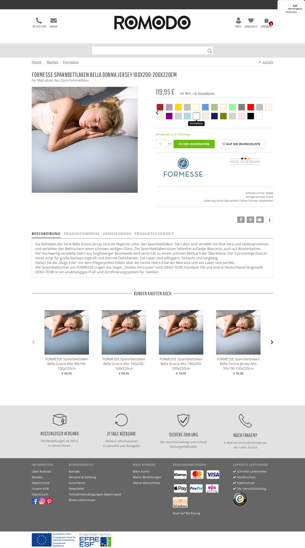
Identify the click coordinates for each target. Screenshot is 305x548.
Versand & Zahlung (82, 477)
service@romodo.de (252, 443)
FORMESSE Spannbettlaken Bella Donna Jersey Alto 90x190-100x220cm (238, 364)
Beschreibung (46, 233)
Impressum (40, 494)
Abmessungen (117, 233)
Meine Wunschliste (146, 483)
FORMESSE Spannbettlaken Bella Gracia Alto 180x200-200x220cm (181, 364)
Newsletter (76, 489)
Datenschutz (41, 483)
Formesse (71, 62)
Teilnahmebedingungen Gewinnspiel (95, 494)
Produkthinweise (82, 233)
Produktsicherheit (154, 233)
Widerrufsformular (82, 500)
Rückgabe (133, 446)
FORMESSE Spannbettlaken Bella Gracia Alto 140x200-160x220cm (124, 364)
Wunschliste (251, 22)
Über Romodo (41, 471)
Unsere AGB (40, 489)
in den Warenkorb (194, 144)
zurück (267, 62)
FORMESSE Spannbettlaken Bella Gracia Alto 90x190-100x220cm (66, 364)
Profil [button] (238, 22)
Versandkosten (206, 93)
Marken (53, 62)
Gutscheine (77, 483)
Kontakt (53, 22)
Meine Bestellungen (147, 477)
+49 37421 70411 (39, 22)
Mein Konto (141, 471)
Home (37, 62)
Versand (113, 446)
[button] (266, 23)
